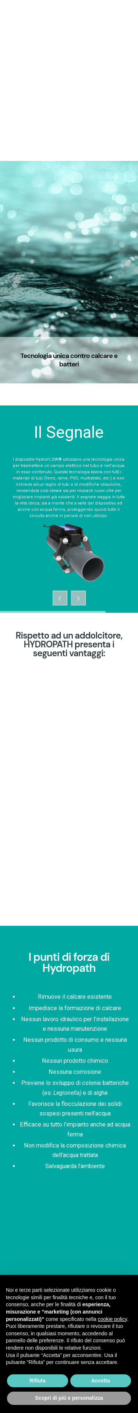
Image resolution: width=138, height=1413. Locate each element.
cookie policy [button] (112, 1319)
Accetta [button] (100, 1381)
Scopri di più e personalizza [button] (69, 1398)
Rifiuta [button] (37, 1381)
